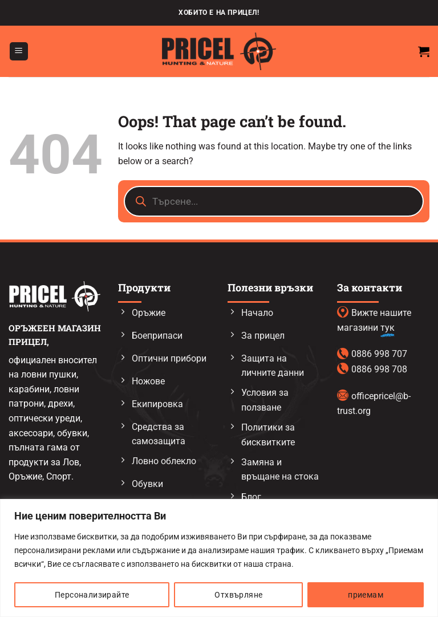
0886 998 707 (379, 353)
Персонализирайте (92, 594)
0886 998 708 (379, 369)
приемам (365, 594)
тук (387, 327)
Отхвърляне (238, 594)
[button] (19, 51)
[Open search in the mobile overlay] (273, 201)
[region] (219, 558)
